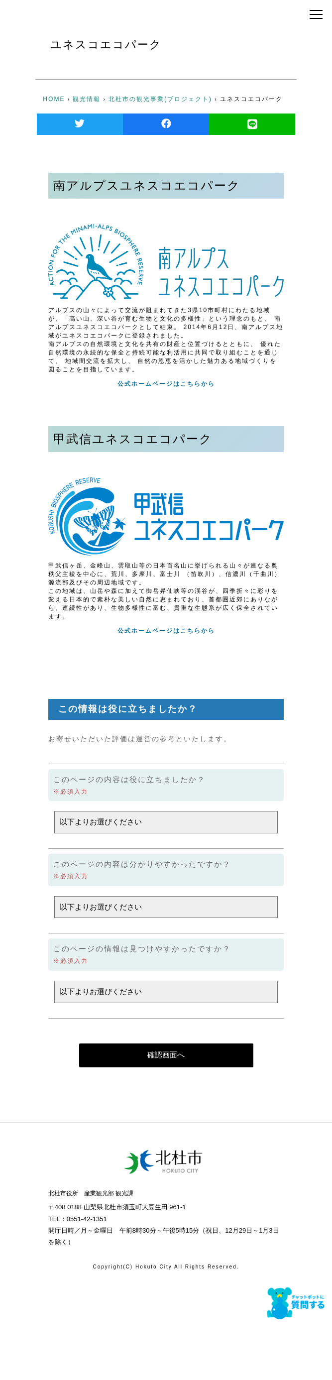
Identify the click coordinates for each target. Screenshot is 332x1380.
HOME (54, 99)
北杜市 (71, 14)
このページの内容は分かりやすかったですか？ (142, 864)
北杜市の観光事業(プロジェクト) (160, 99)
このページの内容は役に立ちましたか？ (129, 780)
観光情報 (87, 99)
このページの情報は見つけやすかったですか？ (142, 949)
